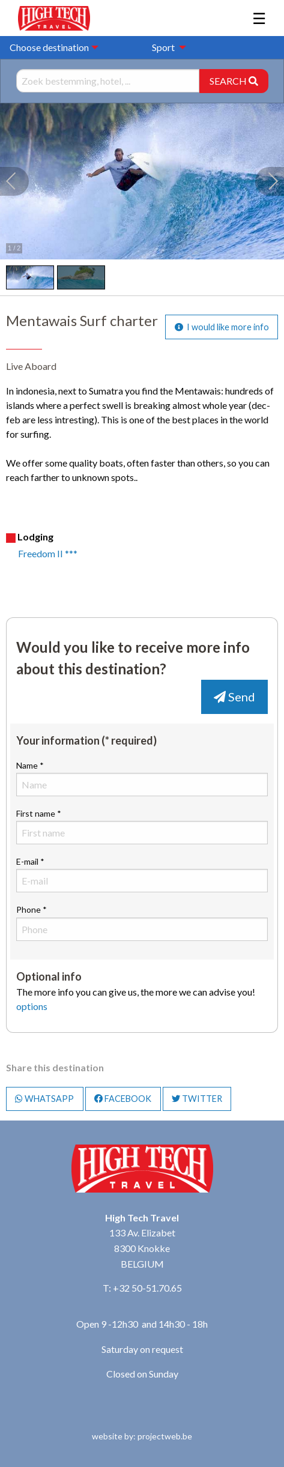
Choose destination (49, 47)
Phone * (142, 922)
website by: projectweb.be (142, 1436)
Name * (142, 778)
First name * (142, 826)
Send (234, 696)
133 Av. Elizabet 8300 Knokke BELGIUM (142, 1248)
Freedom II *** (47, 553)
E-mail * (142, 874)
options (31, 1006)
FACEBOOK (122, 1098)
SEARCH (234, 80)
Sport (163, 47)
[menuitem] (165, 47)
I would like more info (222, 327)
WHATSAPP (44, 1098)
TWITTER (197, 1098)
